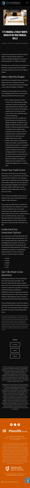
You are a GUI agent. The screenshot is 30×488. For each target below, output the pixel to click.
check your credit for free (13, 196)
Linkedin (15, 356)
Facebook (15, 344)
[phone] (11, 424)
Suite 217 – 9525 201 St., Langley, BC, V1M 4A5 (15, 438)
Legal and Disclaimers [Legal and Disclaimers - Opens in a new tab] (11, 475)
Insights (4, 43)
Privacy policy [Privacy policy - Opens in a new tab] (20, 475)
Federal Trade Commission (9, 200)
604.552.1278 (17, 439)
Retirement (24, 43)
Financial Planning (14, 43)
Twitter (15, 350)
